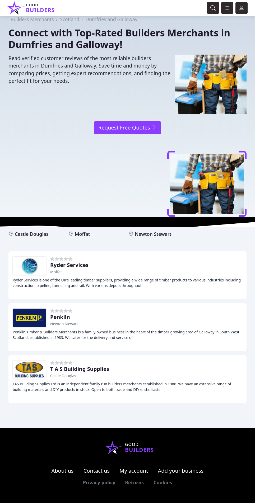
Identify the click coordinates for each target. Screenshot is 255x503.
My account (133, 470)
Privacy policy (99, 482)
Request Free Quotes (127, 127)
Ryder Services (69, 265)
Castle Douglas (32, 234)
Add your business (181, 470)
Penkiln (60, 316)
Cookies (163, 482)
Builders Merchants (32, 19)
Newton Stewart (153, 234)
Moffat (82, 234)
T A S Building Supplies (79, 368)
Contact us (97, 470)
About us (63, 470)
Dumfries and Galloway (111, 19)
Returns (134, 482)
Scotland (69, 19)
